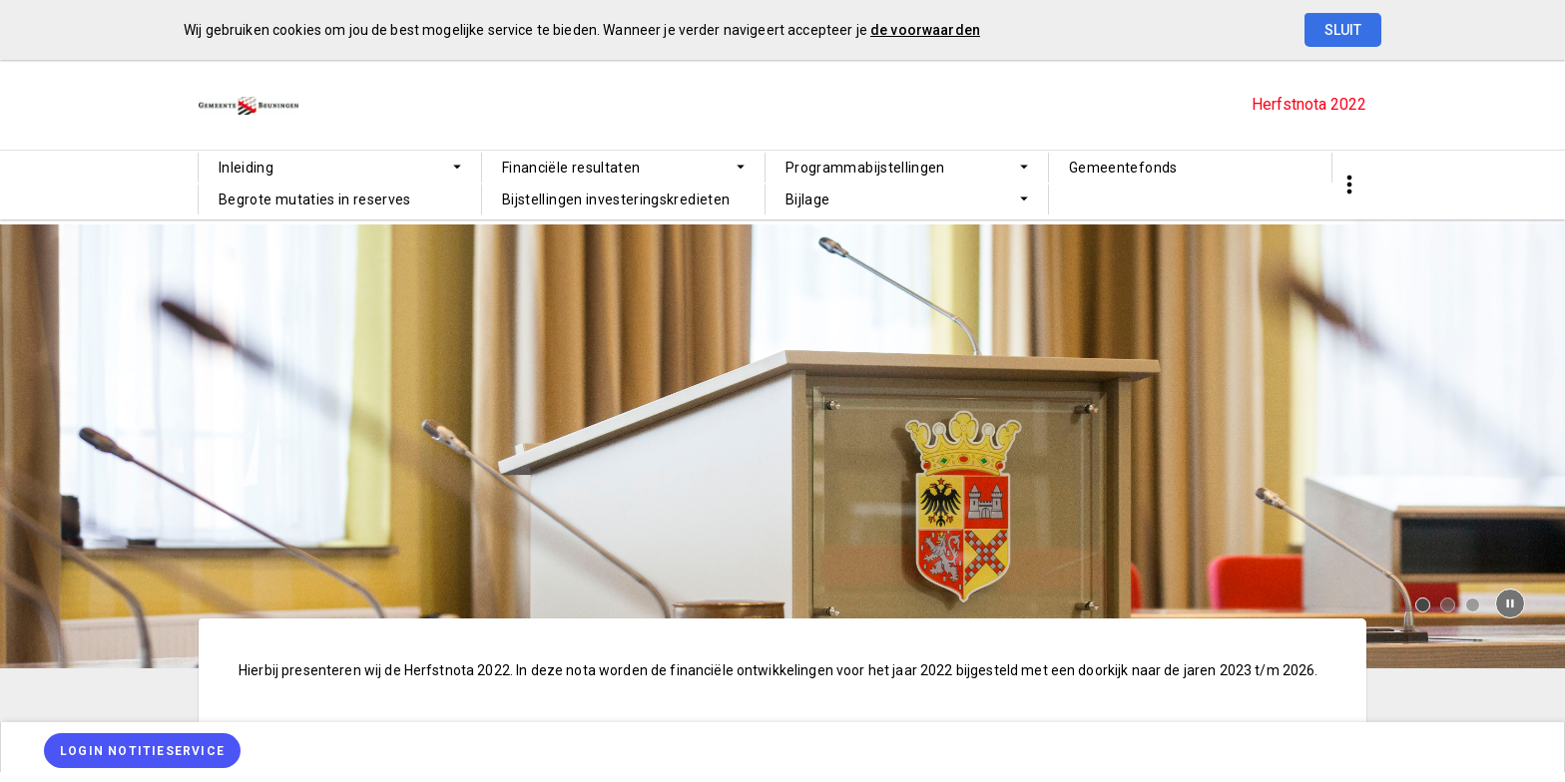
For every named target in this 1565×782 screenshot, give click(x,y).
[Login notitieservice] (142, 750)
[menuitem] (340, 168)
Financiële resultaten (571, 168)
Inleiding (246, 168)
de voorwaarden (925, 30)
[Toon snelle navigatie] (1348, 185)
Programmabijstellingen (865, 168)
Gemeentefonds (1123, 168)
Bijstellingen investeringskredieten (616, 199)
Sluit (1342, 30)
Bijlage (807, 199)
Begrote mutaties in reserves (315, 199)
